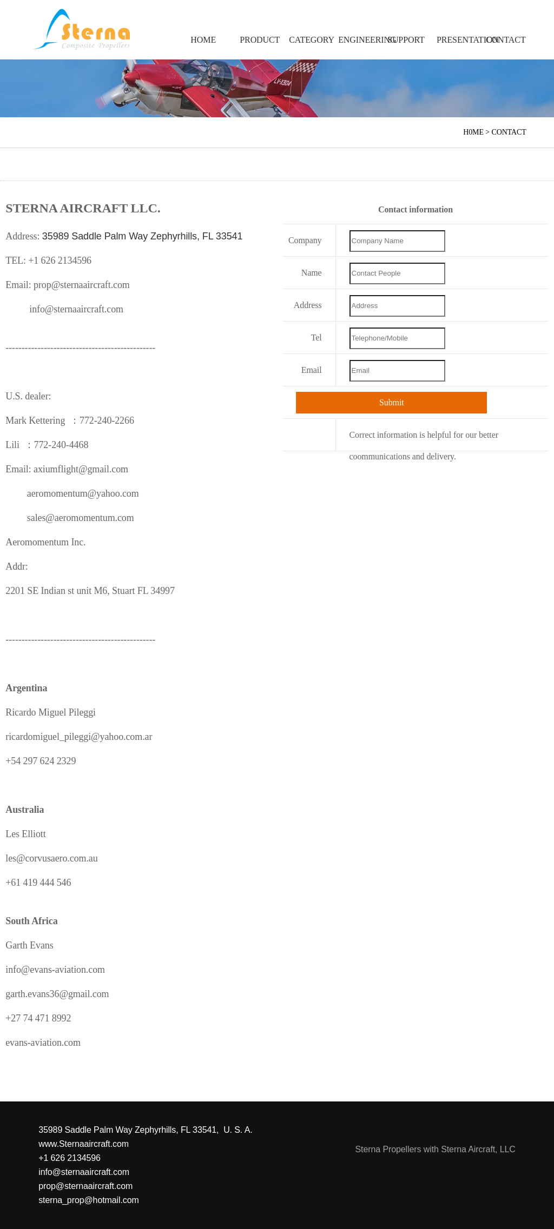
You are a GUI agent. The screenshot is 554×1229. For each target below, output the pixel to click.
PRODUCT (259, 39)
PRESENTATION (456, 39)
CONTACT (505, 39)
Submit (391, 402)
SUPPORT (406, 39)
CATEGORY (308, 39)
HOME (203, 39)
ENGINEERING (357, 39)
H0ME (473, 132)
